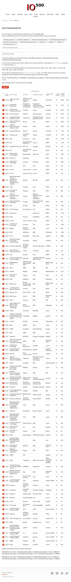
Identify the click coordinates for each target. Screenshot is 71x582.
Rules (36, 14)
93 (3, 509)
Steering (19, 14)
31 (3, 228)
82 (3, 460)
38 (3, 258)
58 (3, 345)
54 (3, 329)
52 (3, 321)
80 (3, 450)
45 (3, 288)
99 (3, 537)
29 (3, 220)
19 (3, 173)
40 (3, 267)
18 (3, 169)
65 (3, 378)
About (13, 14)
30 (3, 224)
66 (3, 383)
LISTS (11, 20)
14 (3, 154)
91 (3, 501)
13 (3, 150)
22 (3, 191)
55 (3, 332)
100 (3, 540)
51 (3, 316)
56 (3, 336)
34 (3, 240)
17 (3, 166)
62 (3, 363)
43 (3, 279)
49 (3, 305)
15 (3, 158)
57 (3, 341)
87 (3, 485)
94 (3, 514)
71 (3, 405)
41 (3, 271)
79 (3, 445)
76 (3, 431)
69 (3, 394)
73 (3, 417)
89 (3, 493)
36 (3, 250)
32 (3, 232)
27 (3, 213)
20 (3, 180)
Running (42, 14)
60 (3, 353)
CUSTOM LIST (15, 20)
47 (3, 296)
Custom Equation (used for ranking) (9, 47)
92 (3, 505)
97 (3, 527)
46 (3, 292)
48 (3, 300)
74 (3, 423)
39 (3, 263)
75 (3, 427)
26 (3, 209)
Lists (25, 14)
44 (3, 283)
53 (3, 325)
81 (3, 455)
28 (3, 216)
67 (3, 387)
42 (3, 275)
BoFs (30, 14)
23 (3, 196)
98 (3, 533)
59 (3, 349)
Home (8, 14)
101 (3, 544)
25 (3, 205)
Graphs (63, 14)
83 (3, 466)
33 (3, 236)
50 (3, 310)
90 (3, 497)
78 (3, 440)
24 (3, 201)
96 (3, 522)
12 (3, 146)
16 (3, 162)
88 (3, 490)
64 (3, 373)
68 (3, 390)
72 (3, 411)
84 (3, 472)
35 (3, 246)
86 (3, 480)
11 (3, 142)
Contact (35, 16)
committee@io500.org (8, 576)
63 (3, 367)
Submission (50, 14)
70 (3, 398)
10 (3, 138)
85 (3, 476)
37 (3, 254)
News (57, 14)
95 (3, 518)
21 (3, 187)
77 (3, 435)
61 (3, 358)
